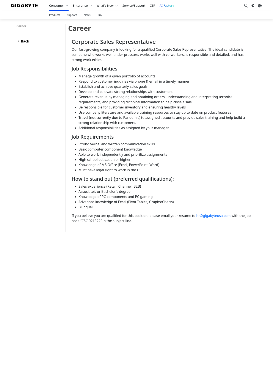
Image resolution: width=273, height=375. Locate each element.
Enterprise (80, 5)
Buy (99, 15)
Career (21, 26)
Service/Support (134, 5)
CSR (152, 5)
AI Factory (167, 5)
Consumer (56, 5)
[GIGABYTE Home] (26, 5)
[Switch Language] (260, 5)
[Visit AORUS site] (253, 5)
